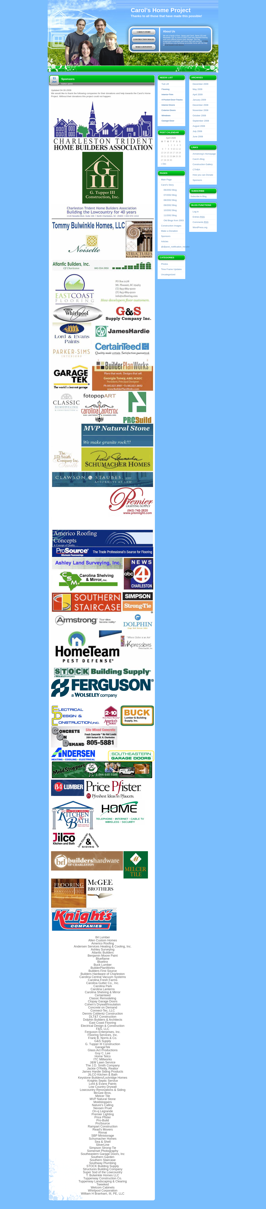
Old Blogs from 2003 (174, 220)
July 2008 (197, 131)
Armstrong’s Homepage (204, 154)
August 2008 (199, 126)
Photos (164, 264)
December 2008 (200, 105)
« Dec (163, 164)
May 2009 (197, 89)
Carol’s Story (144, 32)
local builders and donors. (174, 45)
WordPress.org (200, 227)
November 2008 (200, 110)
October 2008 (199, 115)
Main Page (166, 179)
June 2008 (198, 136)
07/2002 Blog (170, 195)
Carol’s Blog (199, 159)
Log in (196, 211)
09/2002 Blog (170, 205)
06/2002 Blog (170, 190)
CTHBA (205, 41)
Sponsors (165, 236)
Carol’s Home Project (161, 10)
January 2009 (199, 99)
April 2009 (198, 94)
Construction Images (143, 39)
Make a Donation (144, 47)
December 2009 (200, 84)
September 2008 (201, 120)
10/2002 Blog (170, 210)
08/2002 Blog (170, 200)
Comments (200, 222)
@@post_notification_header (175, 246)
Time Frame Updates (171, 269)
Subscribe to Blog (198, 196)
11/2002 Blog (170, 215)
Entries (199, 217)
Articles (164, 241)
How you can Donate (203, 175)
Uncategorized (168, 274)
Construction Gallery (203, 164)
